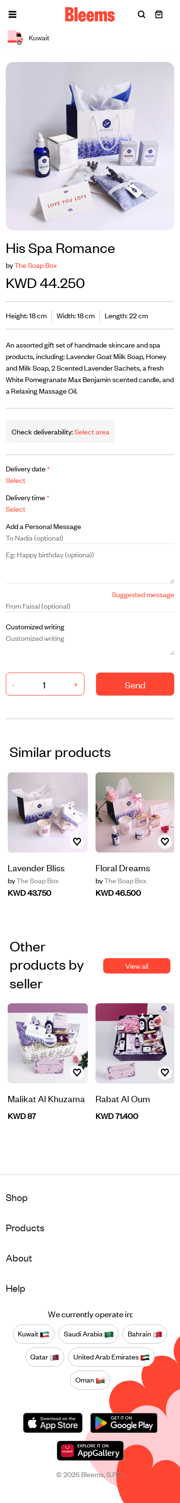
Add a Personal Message (43, 526)
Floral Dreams (123, 867)
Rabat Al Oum (123, 1098)
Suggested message (143, 594)
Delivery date (28, 468)
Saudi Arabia (89, 1334)
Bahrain (145, 1334)
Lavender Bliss (36, 867)
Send (135, 684)
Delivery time (27, 497)
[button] (12, 14)
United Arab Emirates (111, 1357)
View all (136, 966)
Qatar (44, 1357)
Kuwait (33, 1334)
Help (15, 1287)
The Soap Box (35, 265)
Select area (91, 431)
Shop (17, 1196)
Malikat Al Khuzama (46, 1098)
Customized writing (35, 626)
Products (25, 1227)
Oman (90, 1380)
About (19, 1257)
